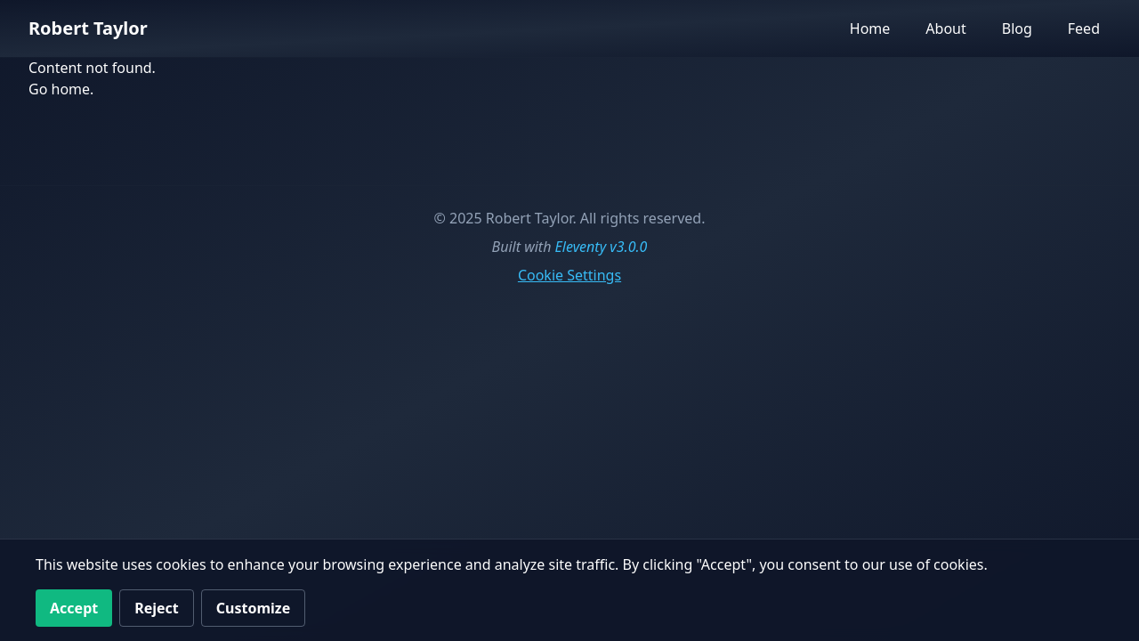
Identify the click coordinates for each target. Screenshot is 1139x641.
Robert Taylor (88, 28)
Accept (74, 608)
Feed (1084, 28)
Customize (253, 608)
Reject (156, 608)
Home (870, 28)
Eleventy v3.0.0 (601, 246)
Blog (1017, 28)
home (71, 89)
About (945, 28)
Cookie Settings (569, 275)
